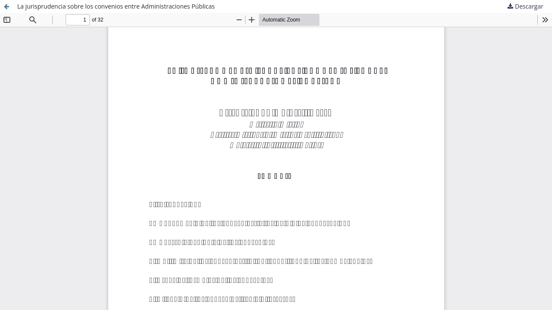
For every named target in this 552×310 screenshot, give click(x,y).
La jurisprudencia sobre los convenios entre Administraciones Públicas (116, 6)
